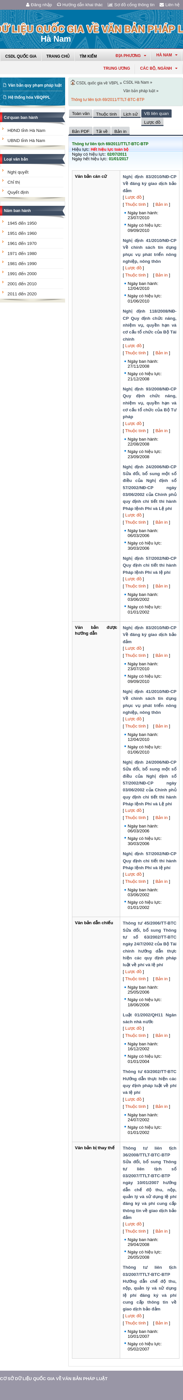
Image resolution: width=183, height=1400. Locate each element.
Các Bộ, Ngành (158, 68)
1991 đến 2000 (22, 273)
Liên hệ (170, 4)
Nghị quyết (17, 172)
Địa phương (131, 55)
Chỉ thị (13, 182)
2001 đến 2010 (22, 283)
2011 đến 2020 (22, 293)
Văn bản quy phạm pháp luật (35, 85)
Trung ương (116, 68)
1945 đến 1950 (22, 223)
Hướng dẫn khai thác (80, 4)
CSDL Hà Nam (136, 82)
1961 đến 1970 (22, 243)
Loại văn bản (16, 159)
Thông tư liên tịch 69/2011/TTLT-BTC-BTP (108, 99)
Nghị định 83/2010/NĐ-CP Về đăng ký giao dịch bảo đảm (149, 183)
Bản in (162, 204)
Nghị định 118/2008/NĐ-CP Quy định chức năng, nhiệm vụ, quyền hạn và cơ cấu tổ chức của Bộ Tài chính (149, 325)
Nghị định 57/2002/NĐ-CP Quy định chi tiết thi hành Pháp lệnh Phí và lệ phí (149, 565)
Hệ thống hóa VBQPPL (29, 97)
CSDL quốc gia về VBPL (97, 83)
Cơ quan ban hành (21, 117)
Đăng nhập (39, 4)
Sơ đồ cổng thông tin (131, 4)
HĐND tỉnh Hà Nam (26, 130)
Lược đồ (133, 197)
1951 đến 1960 (22, 233)
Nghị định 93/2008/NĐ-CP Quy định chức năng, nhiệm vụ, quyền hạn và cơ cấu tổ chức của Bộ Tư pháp (149, 403)
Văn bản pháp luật (139, 91)
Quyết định (18, 192)
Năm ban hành (17, 210)
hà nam (166, 55)
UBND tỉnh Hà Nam (26, 140)
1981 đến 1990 (22, 263)
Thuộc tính (135, 204)
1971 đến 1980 (22, 253)
